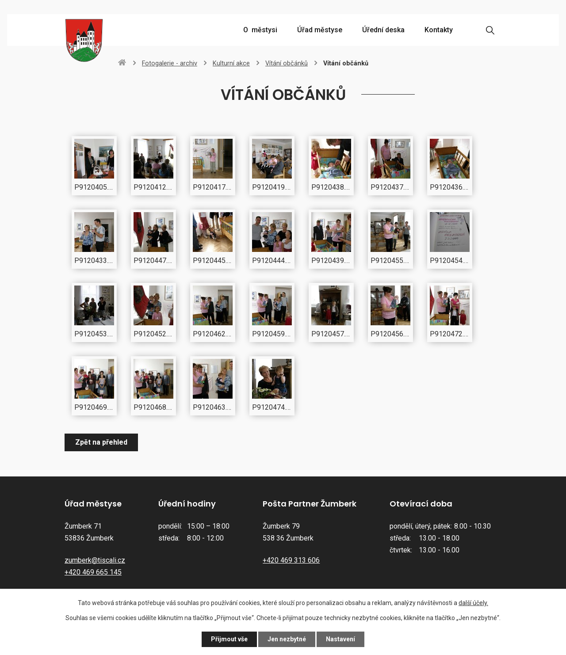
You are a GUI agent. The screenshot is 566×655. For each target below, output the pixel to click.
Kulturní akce (231, 63)
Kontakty (438, 30)
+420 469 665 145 (93, 572)
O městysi (260, 30)
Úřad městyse (319, 30)
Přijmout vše (229, 639)
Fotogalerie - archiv (169, 63)
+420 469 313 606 (291, 560)
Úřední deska (383, 30)
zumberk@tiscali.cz (95, 560)
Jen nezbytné (287, 639)
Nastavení (340, 639)
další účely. (473, 602)
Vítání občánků (286, 63)
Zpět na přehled (101, 442)
